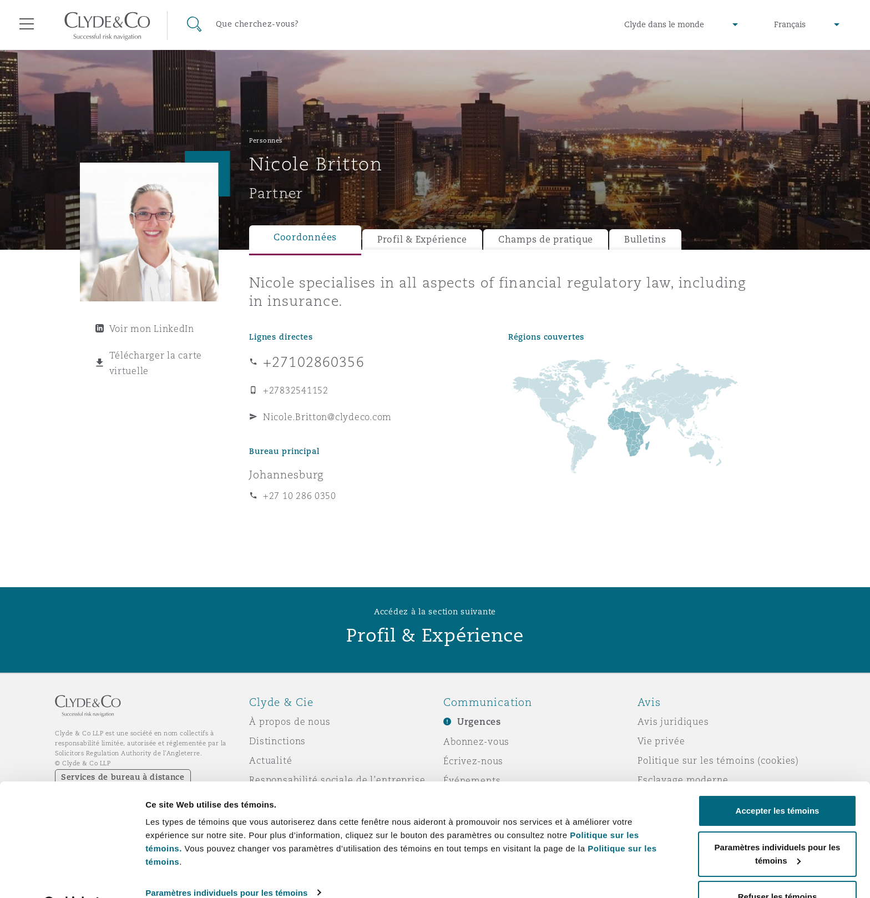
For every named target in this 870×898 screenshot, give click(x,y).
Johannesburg (286, 474)
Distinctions (277, 740)
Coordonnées (305, 237)
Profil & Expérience (422, 239)
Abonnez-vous (476, 741)
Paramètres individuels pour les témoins (226, 864)
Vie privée (661, 740)
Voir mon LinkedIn (151, 328)
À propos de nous (290, 721)
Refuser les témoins (777, 868)
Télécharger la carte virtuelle (156, 363)
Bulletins (645, 239)
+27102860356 (314, 362)
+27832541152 (295, 390)
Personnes (266, 140)
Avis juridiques (673, 721)
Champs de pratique (545, 239)
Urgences (479, 722)
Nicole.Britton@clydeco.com (327, 416)
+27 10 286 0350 (299, 495)
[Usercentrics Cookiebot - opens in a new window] (71, 876)
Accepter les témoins (778, 782)
